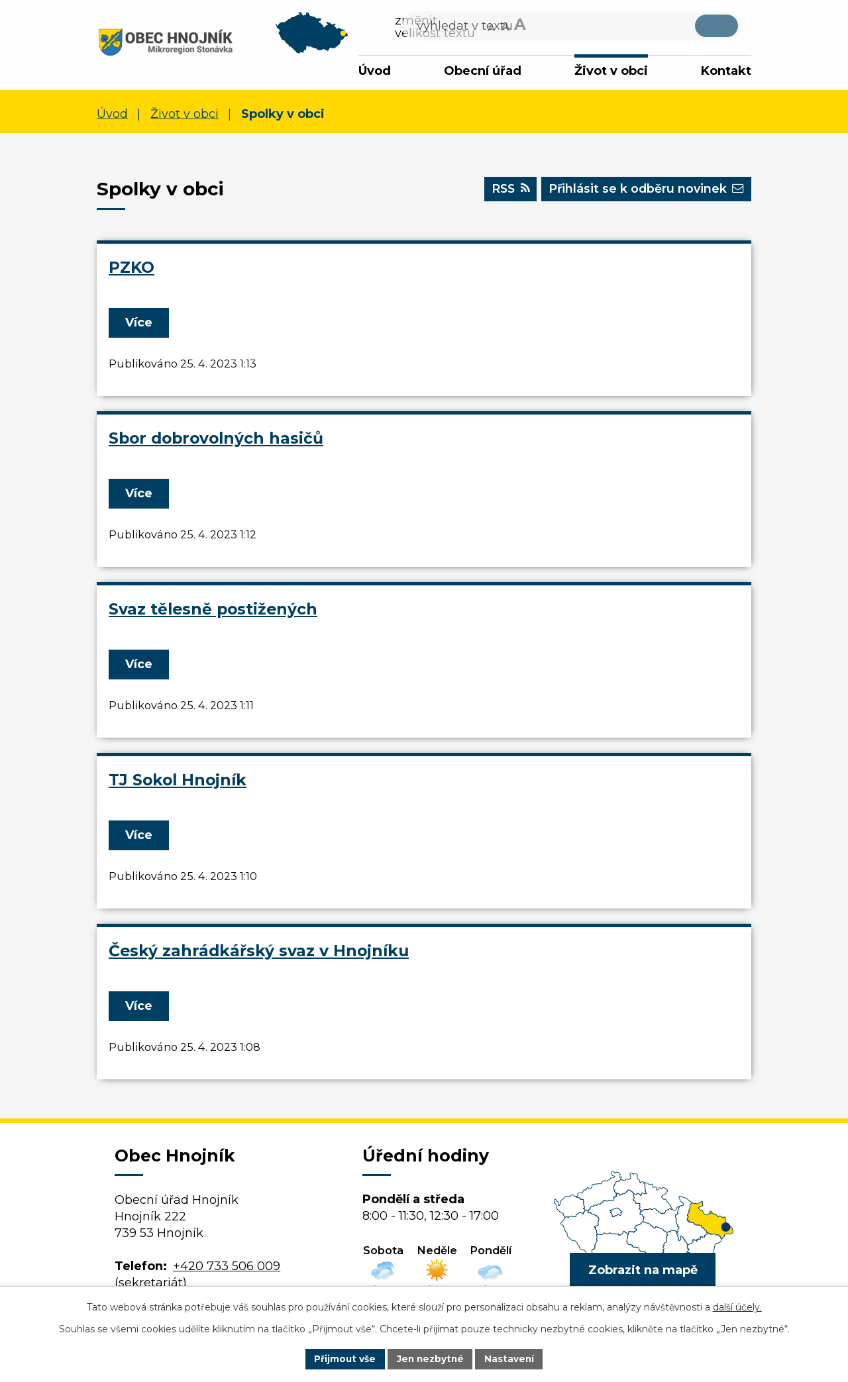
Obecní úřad (482, 71)
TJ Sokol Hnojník (177, 781)
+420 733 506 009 (226, 1268)
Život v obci (611, 71)
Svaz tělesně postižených (213, 610)
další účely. (737, 1306)
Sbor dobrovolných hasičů (216, 440)
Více (140, 324)
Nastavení (511, 1358)
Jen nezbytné (430, 1358)
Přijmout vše (343, 1358)
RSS (502, 192)
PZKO (131, 269)
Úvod (374, 71)
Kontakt (726, 71)
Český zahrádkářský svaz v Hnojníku (259, 952)
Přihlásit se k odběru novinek (643, 192)
